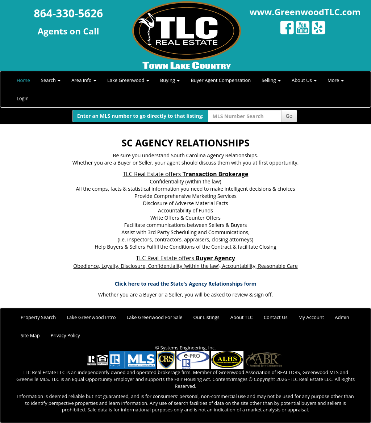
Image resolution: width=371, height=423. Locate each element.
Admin (342, 317)
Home (23, 80)
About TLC (241, 317)
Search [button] (51, 80)
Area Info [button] (83, 80)
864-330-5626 (68, 13)
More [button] (336, 80)
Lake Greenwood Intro (91, 317)
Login (23, 98)
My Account (311, 317)
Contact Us (276, 317)
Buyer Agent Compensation (221, 80)
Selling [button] (271, 80)
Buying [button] (170, 80)
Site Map (30, 335)
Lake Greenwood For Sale (155, 317)
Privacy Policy (65, 335)
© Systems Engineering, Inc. (185, 347)
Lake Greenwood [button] (128, 80)
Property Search (38, 317)
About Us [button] (304, 80)
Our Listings (206, 317)
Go (289, 115)
